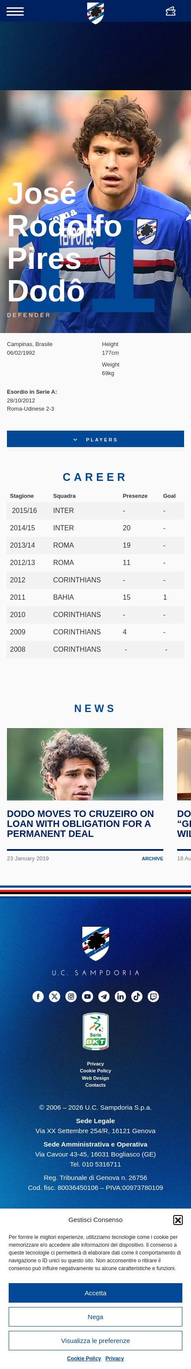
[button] (178, 1219)
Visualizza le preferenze (95, 1340)
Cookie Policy (84, 1359)
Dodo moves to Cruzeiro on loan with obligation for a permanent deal (81, 839)
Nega (96, 1316)
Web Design (95, 1093)
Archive (152, 874)
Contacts (95, 1100)
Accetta (95, 1293)
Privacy (115, 1359)
